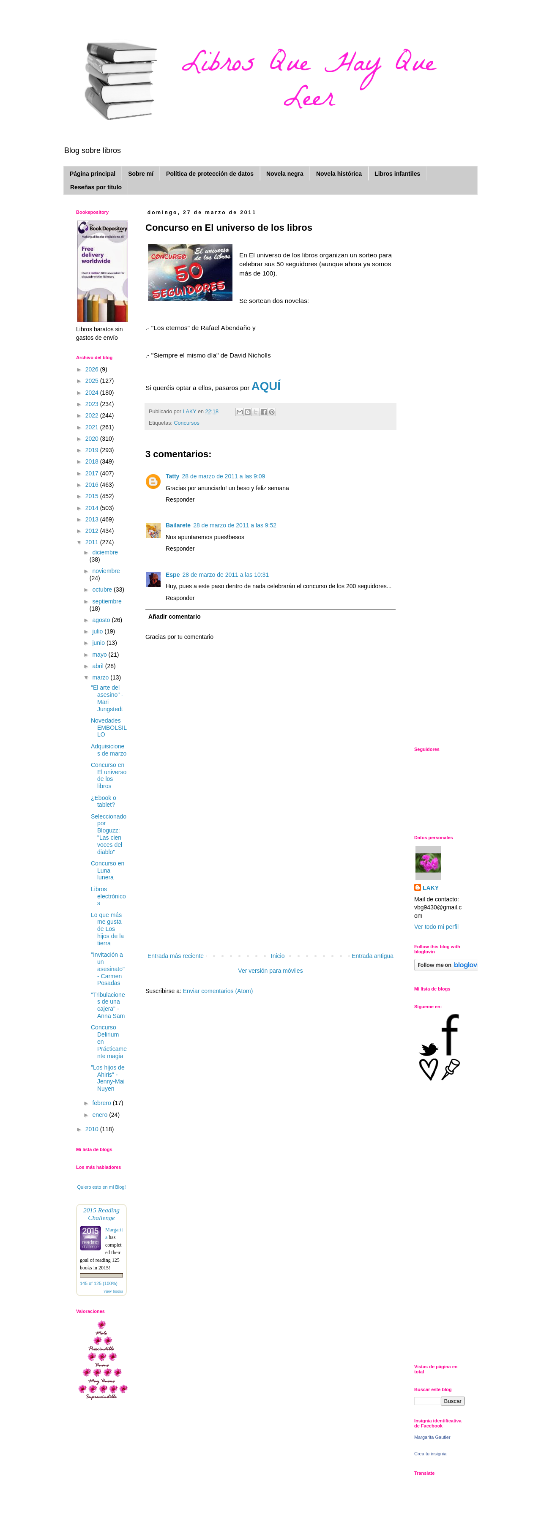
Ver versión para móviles (270, 970)
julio (98, 631)
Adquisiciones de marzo (108, 750)
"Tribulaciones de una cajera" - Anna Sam (108, 1005)
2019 (92, 450)
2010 (92, 1129)
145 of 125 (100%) (98, 1283)
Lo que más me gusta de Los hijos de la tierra (107, 929)
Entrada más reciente (176, 955)
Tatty (172, 476)
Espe (173, 574)
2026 (92, 369)
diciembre (105, 552)
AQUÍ (266, 386)
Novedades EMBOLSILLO (109, 727)
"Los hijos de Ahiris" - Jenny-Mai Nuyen (108, 1078)
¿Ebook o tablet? (103, 801)
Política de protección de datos (210, 173)
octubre (103, 589)
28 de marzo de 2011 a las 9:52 (234, 525)
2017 (92, 473)
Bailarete (178, 525)
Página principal (92, 173)
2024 (92, 392)
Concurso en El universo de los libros (108, 775)
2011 (92, 542)
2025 (92, 380)
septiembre (106, 601)
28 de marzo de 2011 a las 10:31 (225, 574)
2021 (92, 427)
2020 (92, 438)
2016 (92, 484)
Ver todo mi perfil (436, 926)
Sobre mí (140, 173)
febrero (102, 1103)
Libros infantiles (397, 173)
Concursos (186, 423)
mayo (100, 654)
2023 (92, 404)
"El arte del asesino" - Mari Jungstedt (107, 698)
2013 (92, 519)
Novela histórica (339, 173)
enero (100, 1114)
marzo (101, 677)
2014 (92, 508)
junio (99, 642)
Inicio (278, 955)
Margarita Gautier (432, 1437)
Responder (180, 499)
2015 (92, 496)
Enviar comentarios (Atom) (218, 991)
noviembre (106, 571)
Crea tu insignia (430, 1453)
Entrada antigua (372, 955)
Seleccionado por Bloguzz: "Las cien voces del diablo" (108, 834)
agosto (102, 620)
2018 (92, 461)
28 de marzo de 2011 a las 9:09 (223, 476)
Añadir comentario (174, 616)
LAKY (431, 887)
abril (98, 666)
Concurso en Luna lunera (107, 870)
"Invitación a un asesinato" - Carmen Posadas (108, 968)
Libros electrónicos (108, 896)
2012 (92, 530)
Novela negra (284, 173)
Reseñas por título (96, 187)
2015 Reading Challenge (101, 1213)
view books (113, 1291)
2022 (92, 415)
